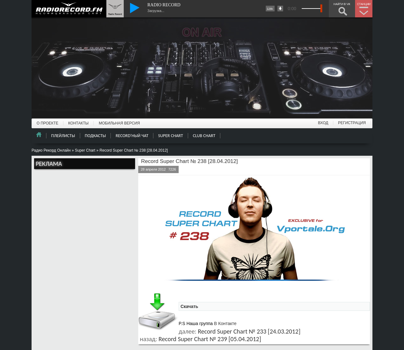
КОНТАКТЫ (78, 123)
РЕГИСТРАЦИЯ (352, 123)
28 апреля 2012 (153, 169)
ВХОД (323, 123)
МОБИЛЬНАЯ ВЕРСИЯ (119, 123)
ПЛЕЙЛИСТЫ (63, 135)
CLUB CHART (204, 135)
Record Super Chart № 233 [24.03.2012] (249, 331)
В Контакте (225, 323)
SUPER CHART (170, 135)
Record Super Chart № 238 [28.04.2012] (189, 161)
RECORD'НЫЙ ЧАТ (132, 135)
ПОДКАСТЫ (95, 135)
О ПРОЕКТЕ (47, 123)
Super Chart (85, 150)
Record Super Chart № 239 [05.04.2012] (209, 339)
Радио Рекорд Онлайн (51, 150)
